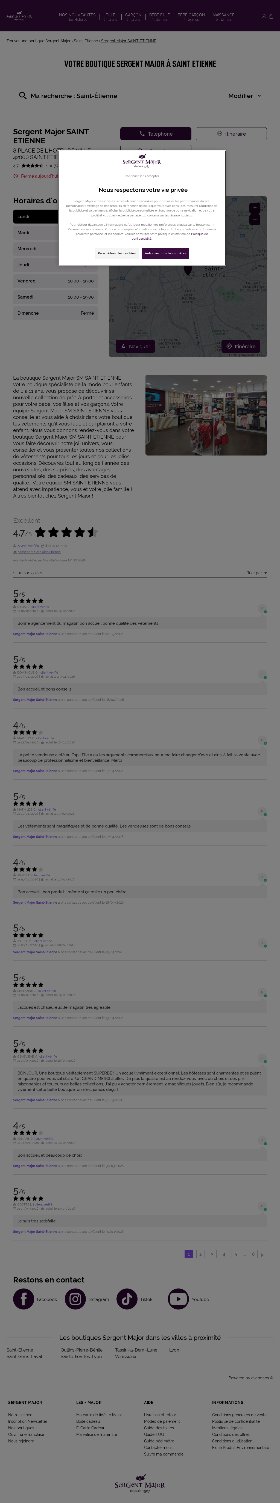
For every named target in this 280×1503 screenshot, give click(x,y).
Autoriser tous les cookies (165, 253)
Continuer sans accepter (142, 176)
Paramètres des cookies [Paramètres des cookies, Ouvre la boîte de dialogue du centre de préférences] (117, 253)
